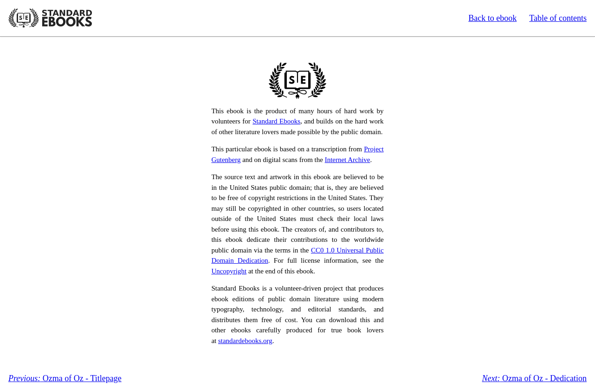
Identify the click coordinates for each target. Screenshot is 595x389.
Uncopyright (228, 271)
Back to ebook (492, 18)
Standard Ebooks (50, 18)
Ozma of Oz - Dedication (534, 378)
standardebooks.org (245, 340)
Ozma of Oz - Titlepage (65, 378)
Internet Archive (347, 159)
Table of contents (558, 18)
